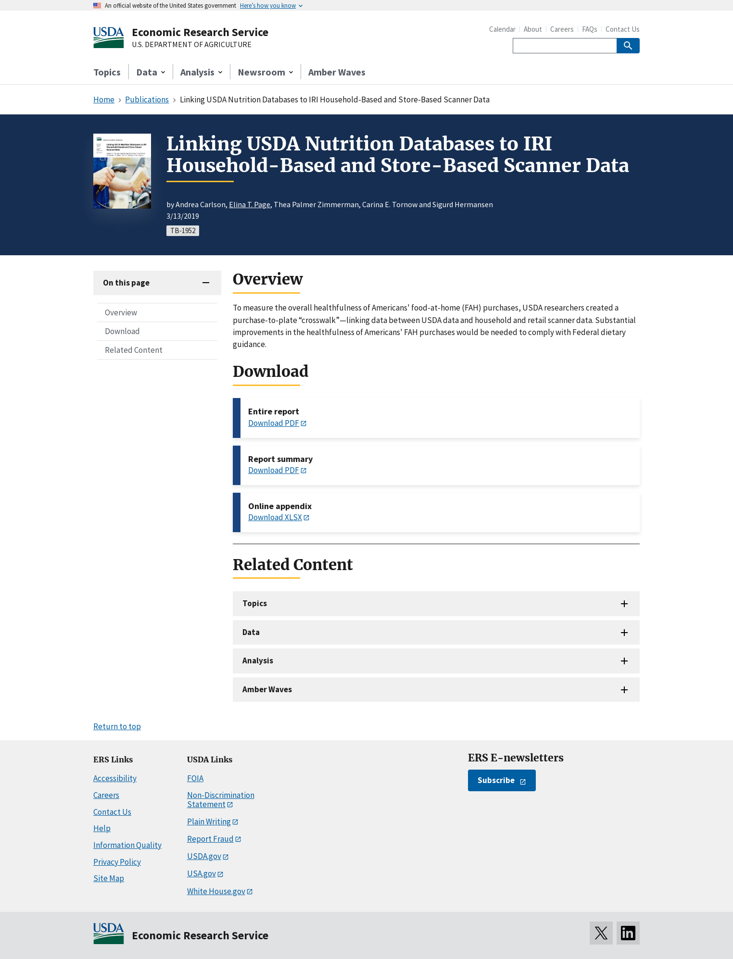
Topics (107, 72)
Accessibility (115, 778)
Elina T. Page (249, 204)
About (533, 29)
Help (102, 828)
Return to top (117, 726)
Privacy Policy (117, 862)
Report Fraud (210, 839)
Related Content (134, 350)
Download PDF (273, 423)
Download (122, 331)
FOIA (195, 778)
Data (251, 632)
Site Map (108, 878)
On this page (126, 282)
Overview (121, 312)
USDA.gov (204, 856)
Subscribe (496, 780)
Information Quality (127, 845)
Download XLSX (275, 517)
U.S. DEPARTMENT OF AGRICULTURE (192, 44)
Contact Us (623, 29)
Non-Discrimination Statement (220, 800)
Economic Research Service (200, 32)
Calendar (502, 29)
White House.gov (216, 891)
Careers (562, 29)
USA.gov (201, 873)
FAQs (589, 29)
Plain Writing (209, 821)
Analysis (257, 660)
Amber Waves (337, 72)
